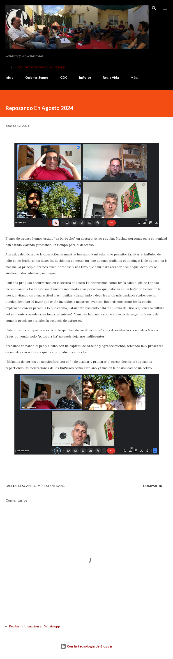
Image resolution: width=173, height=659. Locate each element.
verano (58, 486)
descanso (26, 486)
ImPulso (85, 77)
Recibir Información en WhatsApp (34, 626)
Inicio (9, 77)
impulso (44, 486)
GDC (63, 77)
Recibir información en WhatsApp (39, 67)
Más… (135, 77)
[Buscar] (154, 8)
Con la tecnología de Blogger (87, 646)
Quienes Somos (36, 77)
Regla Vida (111, 77)
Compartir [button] (152, 486)
